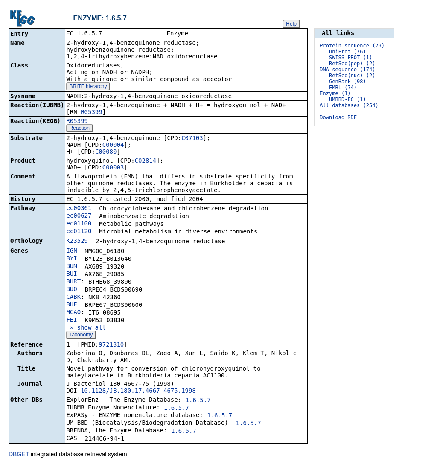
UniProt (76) (347, 52)
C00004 (113, 145)
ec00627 (78, 216)
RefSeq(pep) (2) (352, 64)
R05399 (91, 112)
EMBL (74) (343, 87)
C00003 (113, 168)
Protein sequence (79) (352, 46)
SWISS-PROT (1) (350, 58)
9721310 (111, 345)
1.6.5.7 (198, 400)
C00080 (106, 152)
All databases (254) (349, 105)
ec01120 (78, 231)
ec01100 (78, 224)
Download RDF (338, 117)
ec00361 (78, 208)
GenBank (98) (347, 82)
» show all (86, 328)
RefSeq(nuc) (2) (352, 76)
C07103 (192, 138)
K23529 (77, 241)
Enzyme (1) (335, 93)
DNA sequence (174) (347, 70)
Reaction (79, 129)
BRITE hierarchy (88, 87)
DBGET (19, 455)
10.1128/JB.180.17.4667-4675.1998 (138, 391)
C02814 (146, 161)
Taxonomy (81, 336)
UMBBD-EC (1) (347, 99)
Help (291, 24)
